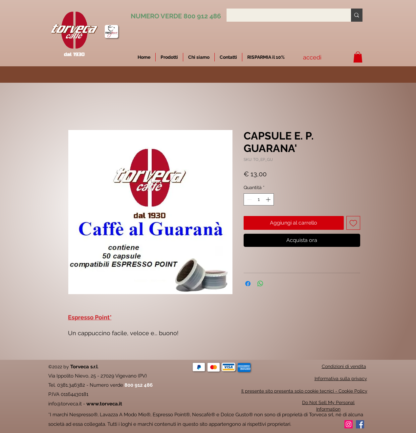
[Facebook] (360, 424)
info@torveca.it (65, 404)
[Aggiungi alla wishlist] (353, 223)
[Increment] (269, 199)
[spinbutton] (259, 199)
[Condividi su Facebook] (248, 284)
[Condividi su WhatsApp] (260, 284)
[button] (266, 57)
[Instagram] (348, 424)
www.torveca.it (104, 404)
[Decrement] (249, 199)
